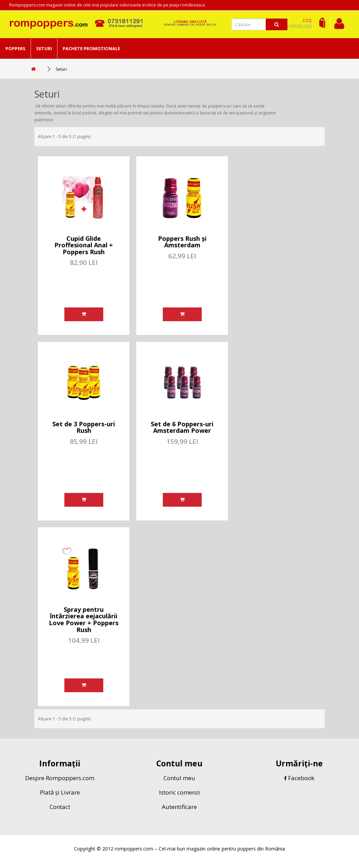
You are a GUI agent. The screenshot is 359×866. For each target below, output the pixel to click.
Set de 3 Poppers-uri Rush (83, 427)
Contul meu (179, 778)
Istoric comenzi (179, 792)
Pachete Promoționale (91, 48)
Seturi (44, 48)
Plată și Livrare (60, 792)
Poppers (15, 48)
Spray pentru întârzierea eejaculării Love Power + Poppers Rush (83, 619)
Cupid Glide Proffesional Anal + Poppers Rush (83, 245)
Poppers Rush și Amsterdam (182, 241)
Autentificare (179, 807)
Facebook (299, 778)
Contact (60, 807)
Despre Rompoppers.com (59, 778)
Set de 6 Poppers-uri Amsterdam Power (182, 427)
